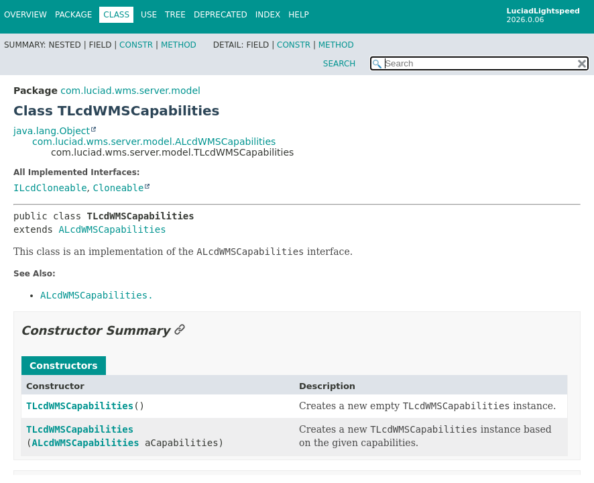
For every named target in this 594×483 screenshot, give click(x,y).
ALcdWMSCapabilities (112, 229)
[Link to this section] (179, 330)
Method (178, 45)
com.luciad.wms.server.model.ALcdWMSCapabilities (154, 141)
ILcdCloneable (50, 187)
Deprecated (220, 14)
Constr (136, 45)
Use (149, 14)
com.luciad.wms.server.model (130, 90)
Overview (25, 14)
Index (268, 14)
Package (73, 14)
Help (298, 14)
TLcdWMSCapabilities (79, 405)
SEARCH (339, 63)
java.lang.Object (51, 130)
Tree (175, 14)
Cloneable (118, 187)
